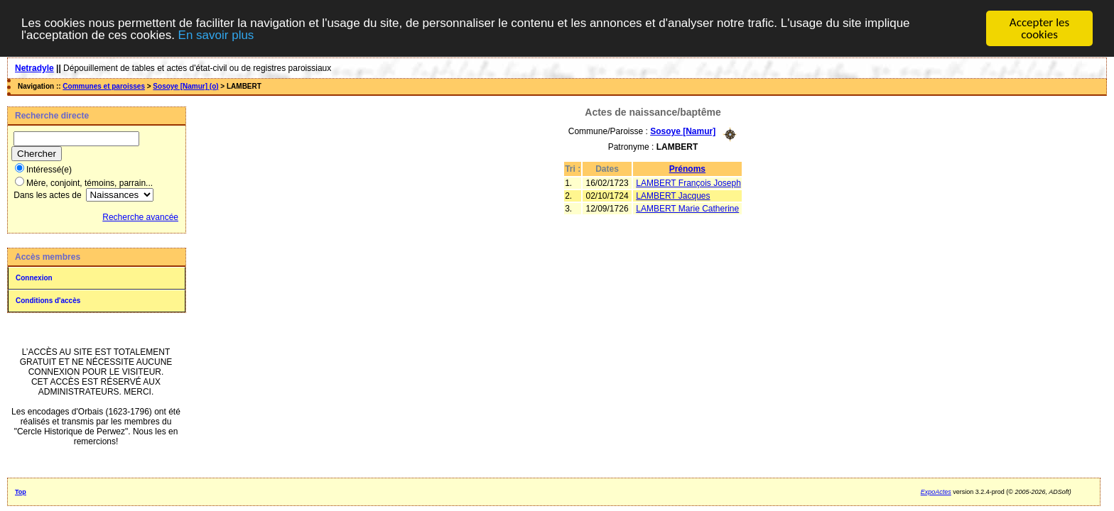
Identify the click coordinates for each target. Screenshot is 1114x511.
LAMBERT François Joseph (688, 183)
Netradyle (34, 68)
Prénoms (687, 169)
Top (20, 491)
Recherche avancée (140, 217)
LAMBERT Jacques (673, 196)
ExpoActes (936, 491)
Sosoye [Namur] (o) (185, 86)
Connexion (34, 278)
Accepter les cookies (1039, 28)
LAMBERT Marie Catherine (687, 209)
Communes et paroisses (104, 86)
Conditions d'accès (48, 300)
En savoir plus (216, 35)
